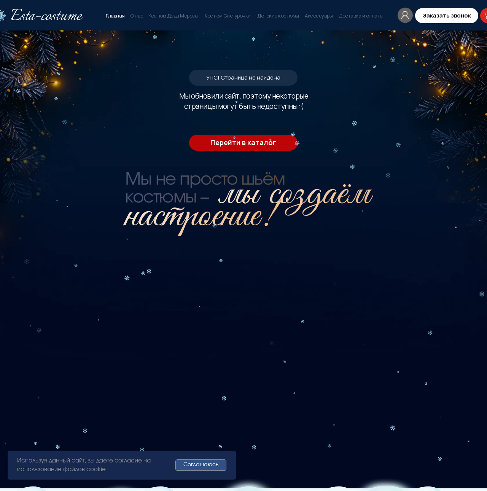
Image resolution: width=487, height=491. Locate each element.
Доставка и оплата (361, 15)
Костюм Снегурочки (228, 15)
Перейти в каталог (243, 142)
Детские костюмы (278, 15)
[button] (446, 15)
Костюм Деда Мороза (172, 15)
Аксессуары (319, 15)
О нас (136, 15)
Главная (115, 15)
